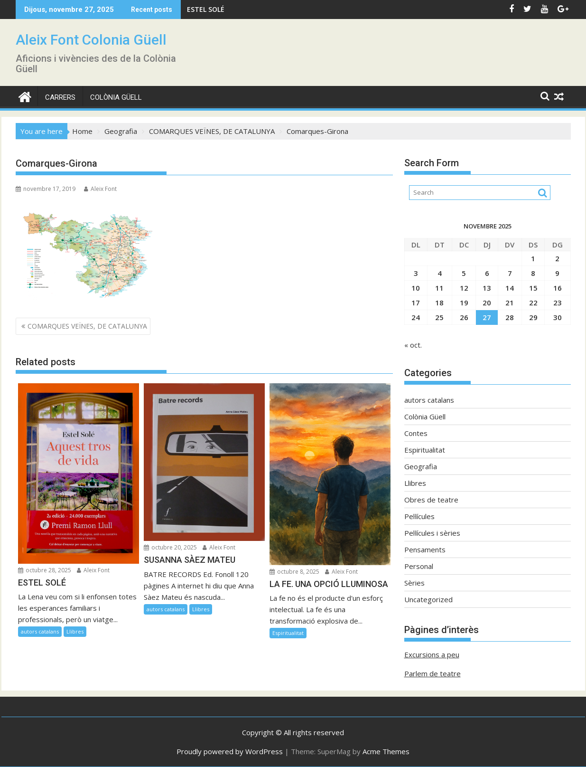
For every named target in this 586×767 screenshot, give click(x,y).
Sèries (414, 582)
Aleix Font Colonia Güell (91, 39)
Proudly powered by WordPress (230, 751)
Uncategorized (428, 599)
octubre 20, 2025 (170, 547)
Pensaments (425, 549)
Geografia (420, 466)
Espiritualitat (288, 632)
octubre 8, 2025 (294, 572)
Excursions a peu (431, 654)
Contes (416, 433)
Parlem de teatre (432, 673)
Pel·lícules (419, 516)
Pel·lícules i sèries (432, 533)
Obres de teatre (431, 499)
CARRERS (60, 97)
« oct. (413, 345)
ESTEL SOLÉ (205, 9)
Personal (418, 566)
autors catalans (40, 631)
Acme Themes (386, 751)
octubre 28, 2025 (44, 570)
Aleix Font (100, 189)
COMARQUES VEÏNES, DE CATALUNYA (87, 326)
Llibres (75, 631)
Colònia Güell (116, 97)
